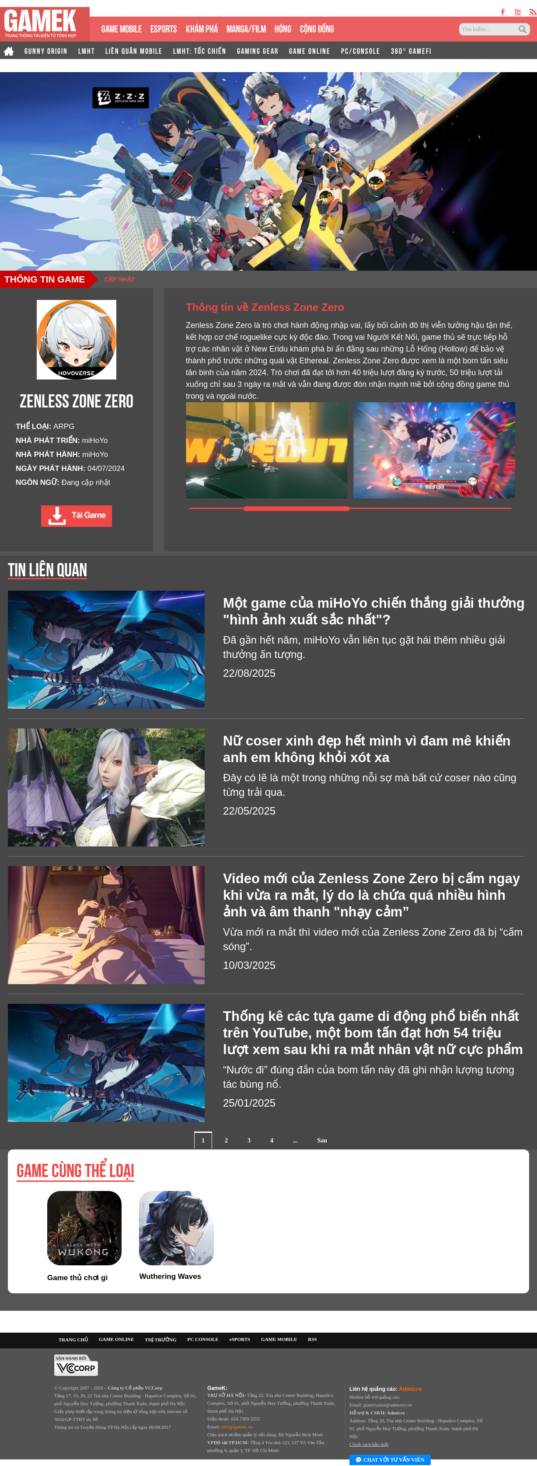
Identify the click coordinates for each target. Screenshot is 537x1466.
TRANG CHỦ (73, 1339)
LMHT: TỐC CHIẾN (200, 50)
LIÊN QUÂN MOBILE (134, 50)
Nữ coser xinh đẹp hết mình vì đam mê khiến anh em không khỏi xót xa (367, 749)
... (295, 1140)
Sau (322, 1140)
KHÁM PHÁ (202, 27)
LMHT (86, 50)
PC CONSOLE (203, 1339)
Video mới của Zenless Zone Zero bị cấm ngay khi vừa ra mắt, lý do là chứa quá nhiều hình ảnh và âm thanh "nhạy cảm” (371, 895)
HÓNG (283, 27)
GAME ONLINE (310, 50)
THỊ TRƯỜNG (160, 1339)
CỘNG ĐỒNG (317, 27)
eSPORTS (163, 27)
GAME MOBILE (121, 27)
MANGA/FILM (246, 27)
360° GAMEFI (411, 50)
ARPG (63, 426)
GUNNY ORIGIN (46, 50)
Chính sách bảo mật (368, 1444)
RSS (312, 1339)
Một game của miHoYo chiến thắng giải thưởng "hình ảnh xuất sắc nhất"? (374, 611)
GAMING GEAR (258, 50)
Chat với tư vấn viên (390, 1460)
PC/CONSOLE (360, 50)
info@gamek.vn (236, 1426)
